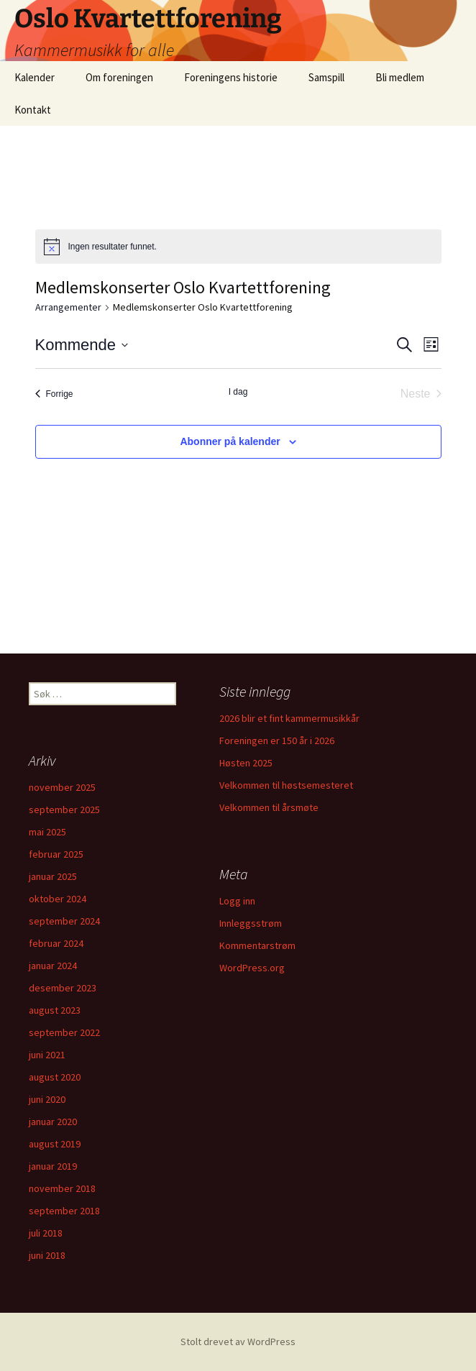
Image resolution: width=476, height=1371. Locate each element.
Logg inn (237, 900)
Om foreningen (119, 77)
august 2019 (55, 1143)
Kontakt (32, 109)
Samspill (326, 77)
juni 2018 (47, 1255)
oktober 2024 (57, 898)
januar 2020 (53, 1121)
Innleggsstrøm (250, 923)
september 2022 (64, 1032)
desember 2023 (62, 987)
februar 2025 (56, 854)
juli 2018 (46, 1232)
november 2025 (62, 787)
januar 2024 (53, 965)
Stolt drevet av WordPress (238, 1341)
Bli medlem (399, 77)
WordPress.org (252, 967)
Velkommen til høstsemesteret (286, 785)
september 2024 (64, 920)
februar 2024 (56, 943)
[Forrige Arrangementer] (54, 394)
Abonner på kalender (230, 441)
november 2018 (62, 1188)
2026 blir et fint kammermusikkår (289, 718)
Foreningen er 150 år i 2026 (276, 740)
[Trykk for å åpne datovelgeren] (82, 345)
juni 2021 (47, 1054)
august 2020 (55, 1076)
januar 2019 (53, 1166)
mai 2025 (47, 831)
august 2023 (55, 1010)
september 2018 (64, 1210)
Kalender (34, 77)
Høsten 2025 (246, 762)
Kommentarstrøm (257, 945)
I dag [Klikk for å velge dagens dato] (238, 392)
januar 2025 (53, 876)
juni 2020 (47, 1099)
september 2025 (64, 809)
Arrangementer (68, 307)
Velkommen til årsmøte (269, 807)
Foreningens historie (231, 77)
